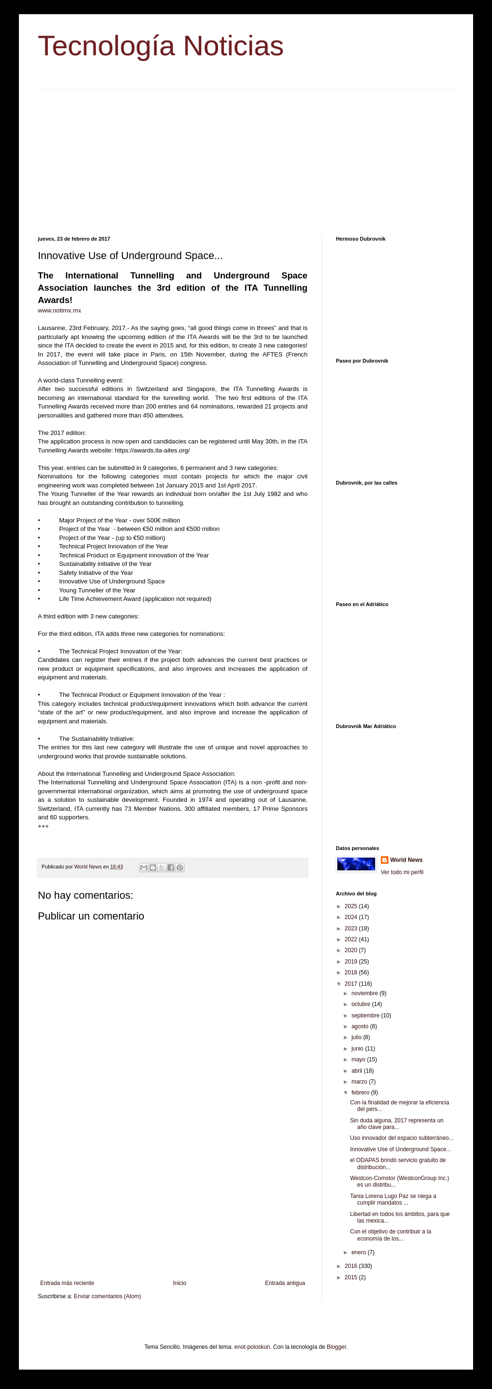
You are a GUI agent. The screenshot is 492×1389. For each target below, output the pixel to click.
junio (358, 1048)
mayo (359, 1059)
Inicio (179, 1283)
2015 (352, 1277)
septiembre (366, 1015)
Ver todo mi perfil (402, 872)
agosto (360, 1026)
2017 (352, 984)
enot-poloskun (252, 1347)
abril (357, 1071)
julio (357, 1037)
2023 (352, 928)
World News (406, 860)
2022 (352, 939)
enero (359, 1252)
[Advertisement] (246, 155)
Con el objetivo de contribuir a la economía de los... (390, 1234)
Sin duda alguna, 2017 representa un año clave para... (397, 1123)
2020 (352, 950)
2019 (352, 961)
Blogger (336, 1347)
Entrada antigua (285, 1283)
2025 (352, 906)
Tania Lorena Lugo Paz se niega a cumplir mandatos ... (393, 1199)
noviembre (365, 993)
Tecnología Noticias (161, 45)
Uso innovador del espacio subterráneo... (402, 1138)
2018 (352, 972)
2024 (352, 917)
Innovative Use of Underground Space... (400, 1149)
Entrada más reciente (67, 1283)
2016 (352, 1266)
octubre (361, 1004)
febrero (361, 1092)
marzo (360, 1081)
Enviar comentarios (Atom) (107, 1296)
